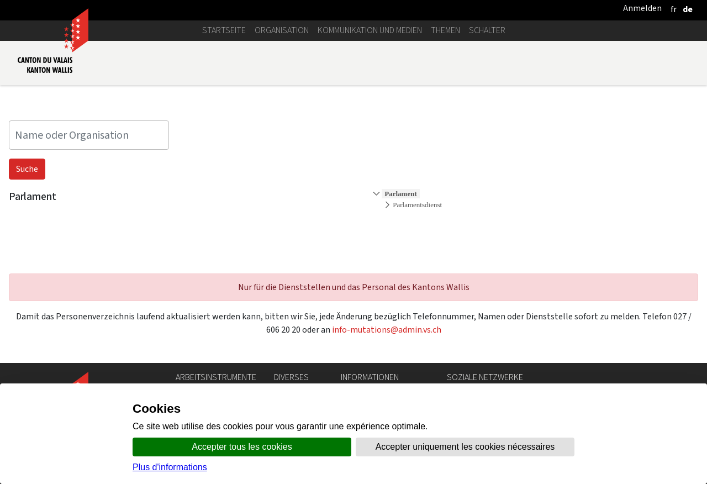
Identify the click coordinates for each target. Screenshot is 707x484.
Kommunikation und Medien (370, 30)
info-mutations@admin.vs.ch (386, 329)
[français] (674, 9)
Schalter (487, 30)
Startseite (224, 30)
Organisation (282, 30)
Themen (445, 30)
